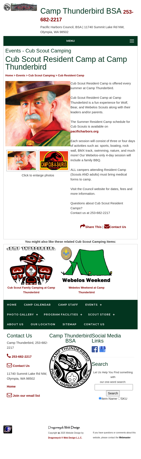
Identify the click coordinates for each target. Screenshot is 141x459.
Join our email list (23, 395)
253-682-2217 (19, 356)
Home (11, 386)
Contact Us (115, 227)
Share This (91, 227)
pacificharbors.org (84, 131)
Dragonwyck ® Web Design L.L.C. (65, 438)
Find (116, 372)
